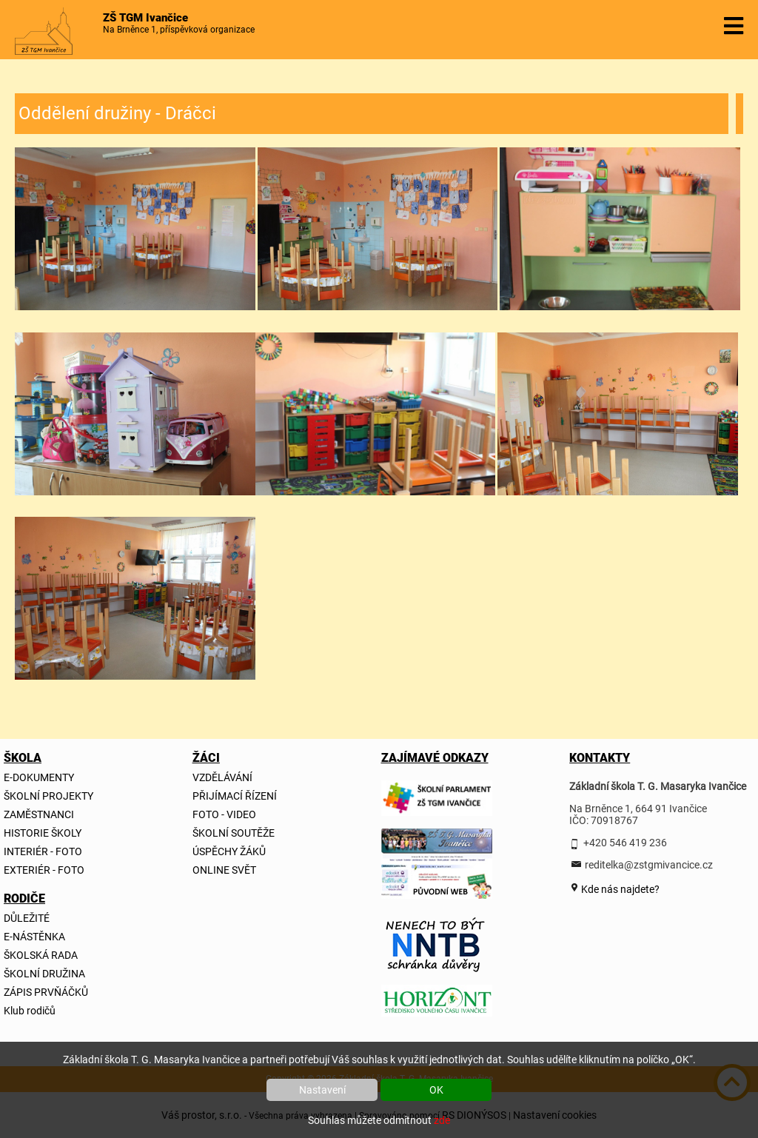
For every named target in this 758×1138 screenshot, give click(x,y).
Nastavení (322, 1090)
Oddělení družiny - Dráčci (117, 113)
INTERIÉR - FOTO (43, 851)
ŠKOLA (22, 758)
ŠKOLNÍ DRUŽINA (44, 974)
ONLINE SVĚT (224, 870)
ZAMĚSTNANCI (39, 814)
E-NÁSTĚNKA (34, 937)
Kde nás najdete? (619, 889)
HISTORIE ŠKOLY (42, 833)
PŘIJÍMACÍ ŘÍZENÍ (234, 796)
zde (442, 1120)
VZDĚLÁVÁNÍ (222, 777)
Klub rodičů (30, 1011)
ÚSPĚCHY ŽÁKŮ (229, 851)
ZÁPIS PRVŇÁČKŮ (46, 992)
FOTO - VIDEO (224, 814)
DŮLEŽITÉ (27, 918)
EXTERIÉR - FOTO (44, 870)
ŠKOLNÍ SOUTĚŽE (233, 833)
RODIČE (24, 898)
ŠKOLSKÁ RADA (41, 955)
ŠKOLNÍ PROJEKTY (48, 796)
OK (436, 1090)
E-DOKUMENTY (39, 777)
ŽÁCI (206, 758)
